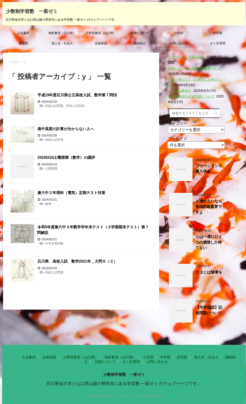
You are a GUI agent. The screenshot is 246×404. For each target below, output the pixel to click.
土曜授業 (51, 168)
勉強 (48, 204)
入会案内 (23, 33)
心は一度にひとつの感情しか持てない (208, 242)
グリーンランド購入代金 (186, 57)
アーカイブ (177, 139)
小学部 (178, 33)
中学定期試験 (54, 243)
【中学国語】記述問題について (191, 96)
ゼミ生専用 (217, 43)
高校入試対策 (75, 106)
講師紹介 (140, 43)
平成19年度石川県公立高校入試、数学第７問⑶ (77, 95)
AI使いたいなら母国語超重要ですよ (194, 68)
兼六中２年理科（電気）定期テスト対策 (71, 193)
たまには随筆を (179, 91)
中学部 (217, 33)
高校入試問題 (54, 106)
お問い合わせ (178, 43)
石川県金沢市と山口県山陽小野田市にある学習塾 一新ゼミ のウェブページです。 (123, 383)
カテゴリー (177, 123)
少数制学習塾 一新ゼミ (32, 10)
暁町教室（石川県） (62, 33)
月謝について (140, 33)
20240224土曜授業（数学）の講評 (66, 157)
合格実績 (101, 43)
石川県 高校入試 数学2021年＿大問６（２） (77, 261)
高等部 (23, 43)
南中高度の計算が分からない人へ (65, 129)
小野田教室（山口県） (101, 33)
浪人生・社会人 (62, 43)
